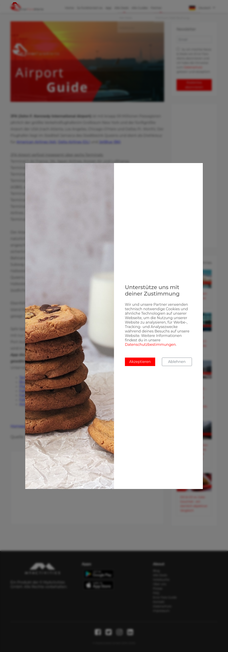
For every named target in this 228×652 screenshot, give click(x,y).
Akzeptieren (140, 362)
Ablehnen (176, 362)
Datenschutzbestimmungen (150, 344)
